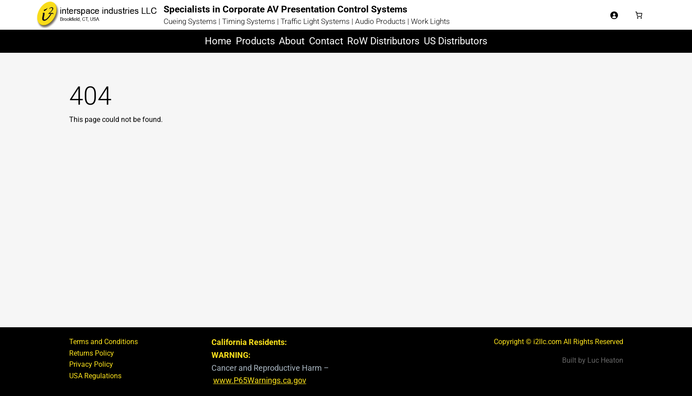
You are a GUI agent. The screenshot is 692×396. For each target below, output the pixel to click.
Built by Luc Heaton (592, 360)
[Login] (614, 15)
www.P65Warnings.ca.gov (259, 380)
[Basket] (639, 15)
